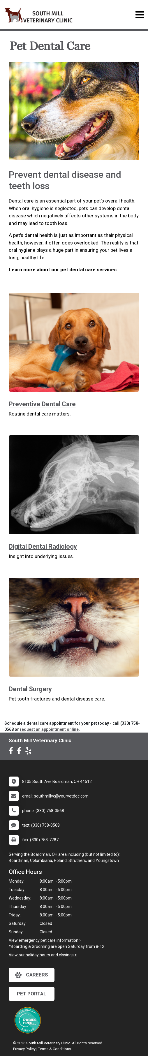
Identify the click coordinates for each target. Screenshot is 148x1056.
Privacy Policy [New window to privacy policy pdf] (24, 1049)
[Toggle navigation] (140, 15)
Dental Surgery (30, 689)
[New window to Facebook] (12, 752)
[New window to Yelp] (29, 752)
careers (31, 975)
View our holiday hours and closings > (43, 955)
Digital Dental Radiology (43, 546)
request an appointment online (49, 729)
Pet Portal (31, 994)
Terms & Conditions (54, 1049)
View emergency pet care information (43, 940)
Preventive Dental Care (42, 404)
